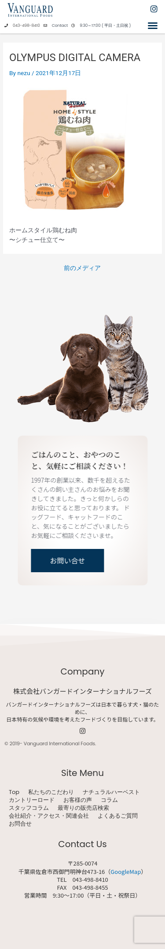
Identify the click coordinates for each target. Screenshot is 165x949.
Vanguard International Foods (59, 743)
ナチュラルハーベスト (111, 792)
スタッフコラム (29, 808)
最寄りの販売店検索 (83, 808)
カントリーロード (32, 800)
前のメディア (82, 268)
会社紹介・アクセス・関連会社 (49, 816)
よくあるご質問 (118, 816)
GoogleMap (125, 871)
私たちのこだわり (51, 792)
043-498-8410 (26, 25)
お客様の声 (77, 800)
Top (14, 792)
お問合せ (20, 824)
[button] (153, 25)
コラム (109, 800)
